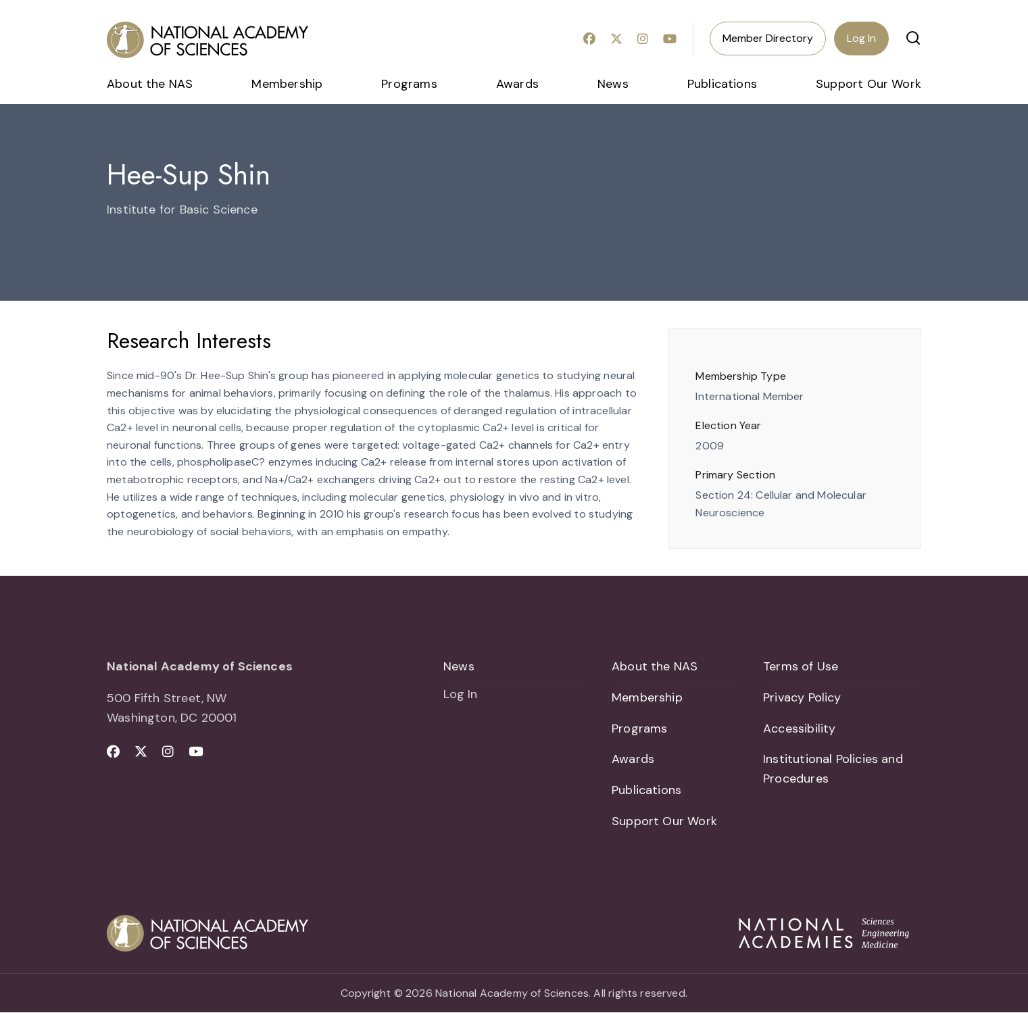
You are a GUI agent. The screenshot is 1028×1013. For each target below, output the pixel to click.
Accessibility (799, 728)
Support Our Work (868, 84)
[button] (913, 38)
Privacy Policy (802, 697)
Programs (409, 84)
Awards (517, 84)
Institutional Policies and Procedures (833, 769)
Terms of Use (800, 666)
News (613, 84)
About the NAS (150, 84)
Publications (722, 84)
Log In (861, 38)
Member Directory (768, 38)
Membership (286, 84)
